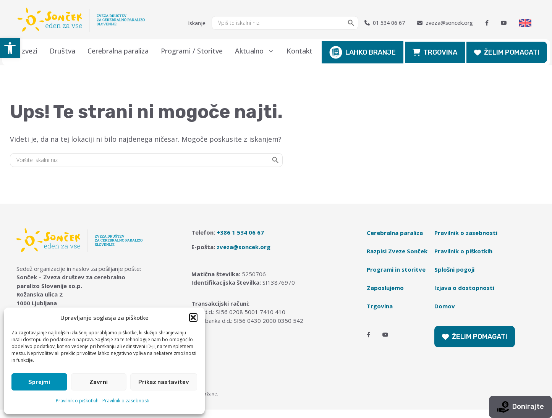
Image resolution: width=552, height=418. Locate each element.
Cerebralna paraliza (118, 50)
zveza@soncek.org (445, 23)
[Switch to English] (525, 23)
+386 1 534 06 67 (240, 232)
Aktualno (257, 50)
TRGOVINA (435, 52)
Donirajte (520, 407)
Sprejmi (39, 382)
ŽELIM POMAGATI (506, 52)
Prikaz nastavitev (163, 382)
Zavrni (98, 382)
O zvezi (26, 50)
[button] (10, 48)
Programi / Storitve (192, 50)
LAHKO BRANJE (362, 52)
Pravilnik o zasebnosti (125, 400)
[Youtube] (504, 23)
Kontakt (299, 50)
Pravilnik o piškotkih (77, 400)
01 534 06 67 (384, 23)
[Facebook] (487, 23)
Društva (62, 50)
